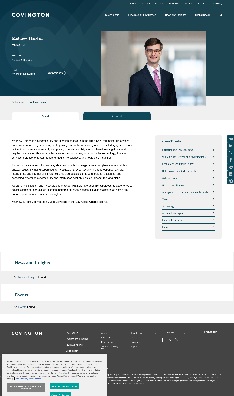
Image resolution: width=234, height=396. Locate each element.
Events (200, 3)
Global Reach (72, 351)
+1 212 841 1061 (22, 59)
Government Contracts (174, 185)
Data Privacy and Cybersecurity (179, 170)
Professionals (18, 102)
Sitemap (134, 338)
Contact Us (105, 338)
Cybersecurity (169, 177)
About (133, 3)
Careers (145, 3)
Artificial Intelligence (173, 213)
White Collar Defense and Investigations (184, 156)
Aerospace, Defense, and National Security (185, 192)
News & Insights (27, 277)
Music (165, 199)
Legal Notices (136, 333)
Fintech (166, 227)
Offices (188, 3)
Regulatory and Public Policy (177, 163)
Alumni (104, 333)
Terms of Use (136, 342)
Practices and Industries (77, 339)
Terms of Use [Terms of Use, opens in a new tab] (35, 390)
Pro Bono (159, 3)
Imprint (134, 346)
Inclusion (174, 3)
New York (16, 56)
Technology (168, 206)
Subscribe (215, 3)
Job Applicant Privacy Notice (109, 347)
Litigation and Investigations (177, 149)
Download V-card (55, 73)
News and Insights (74, 345)
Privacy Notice (107, 342)
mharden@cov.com (23, 73)
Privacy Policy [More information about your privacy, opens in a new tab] (21, 390)
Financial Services (172, 220)
